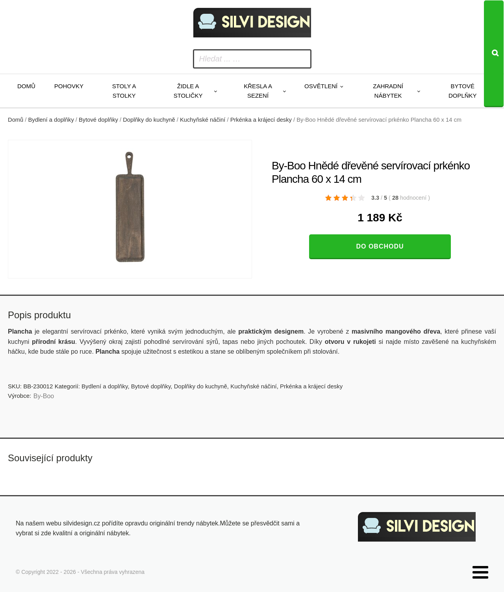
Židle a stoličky (188, 91)
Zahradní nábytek (388, 91)
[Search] (494, 53)
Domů (26, 86)
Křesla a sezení (258, 91)
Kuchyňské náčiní (202, 120)
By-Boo (43, 396)
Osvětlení (320, 86)
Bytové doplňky (462, 91)
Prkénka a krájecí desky (261, 120)
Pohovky (68, 86)
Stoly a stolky (124, 91)
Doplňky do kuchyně (149, 120)
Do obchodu (380, 246)
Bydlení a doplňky (51, 120)
